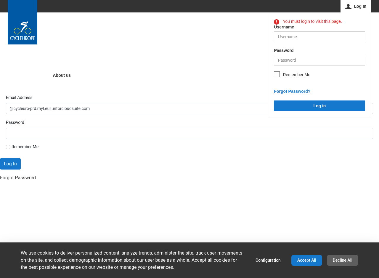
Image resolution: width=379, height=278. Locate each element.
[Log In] (356, 6)
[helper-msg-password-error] (319, 60)
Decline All (342, 260)
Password (283, 50)
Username (284, 27)
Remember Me (296, 74)
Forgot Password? (292, 91)
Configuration (268, 260)
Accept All (306, 260)
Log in (319, 105)
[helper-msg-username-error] (319, 36)
